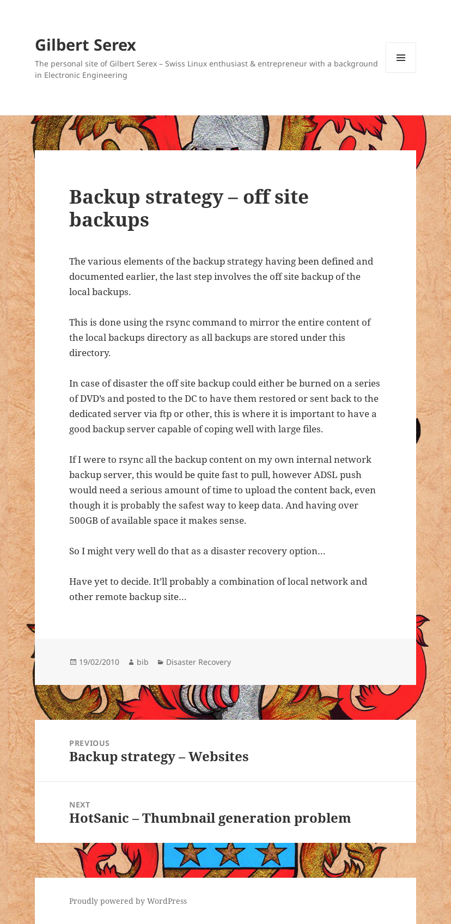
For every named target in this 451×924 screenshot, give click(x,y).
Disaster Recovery (198, 662)
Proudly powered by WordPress (128, 901)
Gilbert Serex (85, 44)
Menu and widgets (401, 72)
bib (143, 662)
